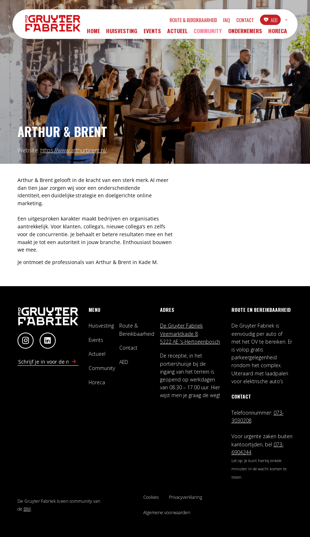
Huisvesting (121, 33)
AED (237, 20)
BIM (27, 509)
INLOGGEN (268, 21)
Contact (209, 20)
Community (208, 33)
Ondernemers (245, 33)
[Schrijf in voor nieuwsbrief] (74, 361)
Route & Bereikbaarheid (157, 20)
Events (152, 33)
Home (93, 33)
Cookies (151, 497)
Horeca (277, 33)
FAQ (190, 20)
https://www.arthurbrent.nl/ (73, 150)
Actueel (177, 33)
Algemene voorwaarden (166, 513)
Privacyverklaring (185, 497)
